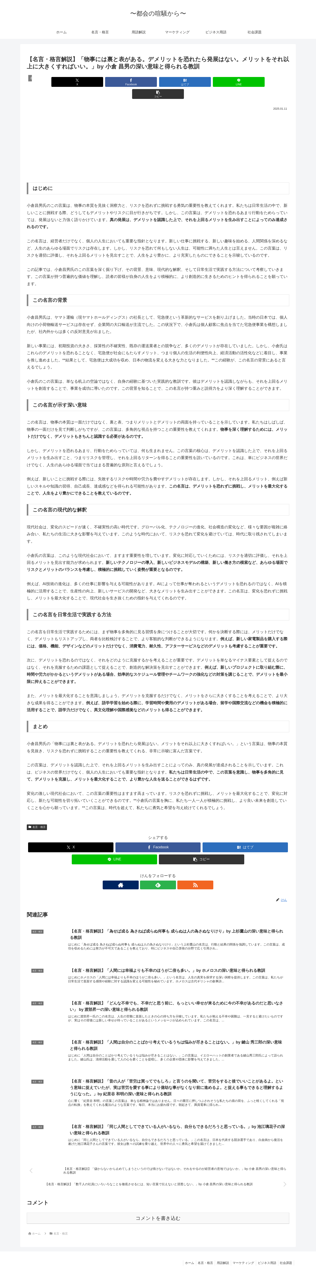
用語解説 (219, 1253)
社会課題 (285, 1253)
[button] (246, 82)
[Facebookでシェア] (114, 82)
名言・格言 (37, 815)
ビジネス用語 (265, 1253)
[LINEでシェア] (202, 82)
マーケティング (241, 1253)
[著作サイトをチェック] (148, 872)
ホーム (184, 1253)
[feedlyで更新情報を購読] (158, 872)
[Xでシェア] (70, 82)
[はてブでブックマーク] (158, 82)
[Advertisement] (158, 132)
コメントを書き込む (158, 1208)
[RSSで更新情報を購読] (168, 872)
